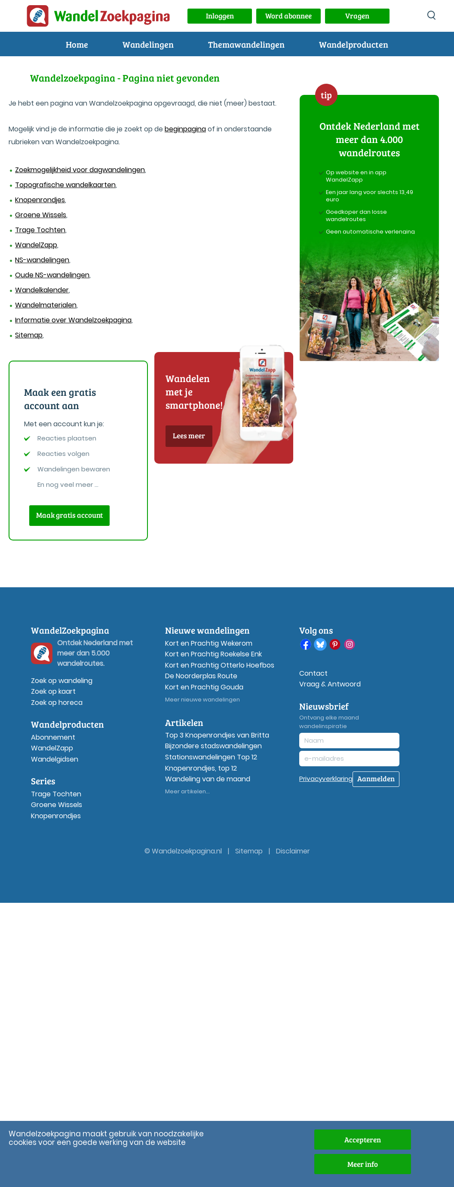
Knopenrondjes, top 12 (201, 768)
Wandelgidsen (54, 759)
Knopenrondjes (40, 200)
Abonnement (53, 737)
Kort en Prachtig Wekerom (208, 643)
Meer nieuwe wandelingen (202, 699)
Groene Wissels (40, 215)
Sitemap (29, 335)
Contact (313, 673)
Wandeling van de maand (207, 779)
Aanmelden (376, 778)
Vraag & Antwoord (330, 684)
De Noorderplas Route (201, 676)
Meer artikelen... (187, 791)
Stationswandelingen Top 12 (211, 757)
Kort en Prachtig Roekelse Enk (213, 654)
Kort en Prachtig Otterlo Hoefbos (219, 665)
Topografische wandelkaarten (65, 185)
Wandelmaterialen (46, 305)
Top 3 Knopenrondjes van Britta (217, 735)
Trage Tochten (40, 230)
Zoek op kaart (53, 691)
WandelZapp (36, 245)
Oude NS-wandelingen (52, 275)
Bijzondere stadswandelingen (213, 746)
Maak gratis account (69, 515)
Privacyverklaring (326, 778)
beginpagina (185, 129)
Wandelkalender (42, 290)
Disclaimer (293, 851)
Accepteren (362, 1139)
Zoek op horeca (57, 702)
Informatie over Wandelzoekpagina (73, 320)
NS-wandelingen (42, 260)
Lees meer (189, 435)
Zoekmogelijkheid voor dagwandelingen (80, 170)
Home (77, 44)
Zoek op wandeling (61, 681)
